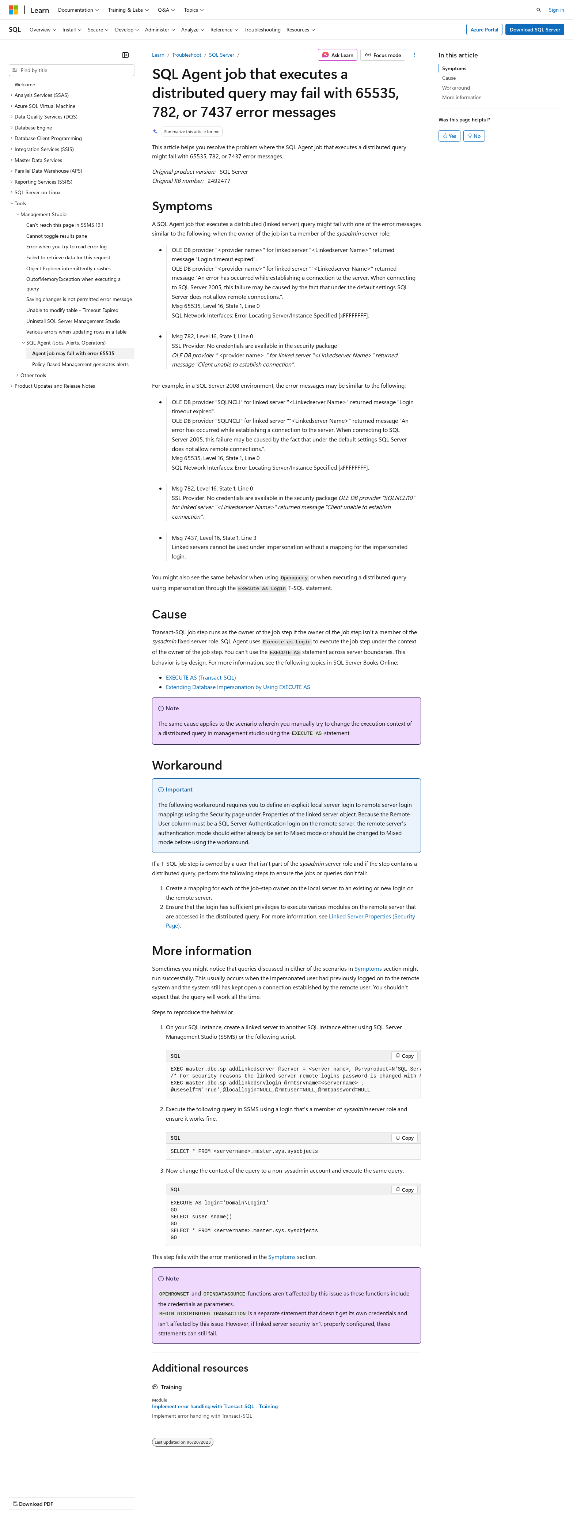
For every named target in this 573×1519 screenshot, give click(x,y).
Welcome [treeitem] (25, 84)
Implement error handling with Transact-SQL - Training (215, 1406)
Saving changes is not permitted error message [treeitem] (79, 299)
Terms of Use (267, 1496)
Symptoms (368, 968)
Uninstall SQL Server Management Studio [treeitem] (73, 320)
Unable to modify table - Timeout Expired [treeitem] (72, 310)
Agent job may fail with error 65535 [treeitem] (73, 353)
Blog (100, 1496)
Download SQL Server (535, 29)
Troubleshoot (186, 54)
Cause (449, 77)
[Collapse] (125, 54)
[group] (293, 1079)
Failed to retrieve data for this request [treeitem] (68, 257)
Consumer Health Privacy (210, 1496)
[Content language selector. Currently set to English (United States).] (42, 1479)
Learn (158, 54)
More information (462, 97)
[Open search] (538, 9)
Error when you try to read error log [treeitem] (66, 246)
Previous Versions (66, 1496)
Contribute (131, 1496)
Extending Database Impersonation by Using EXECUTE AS (238, 687)
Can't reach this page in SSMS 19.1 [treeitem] (64, 224)
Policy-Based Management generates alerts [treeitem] (80, 364)
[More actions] (414, 55)
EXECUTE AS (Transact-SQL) (201, 677)
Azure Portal (484, 29)
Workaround (456, 87)
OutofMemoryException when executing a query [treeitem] (73, 283)
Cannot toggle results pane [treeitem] (56, 235)
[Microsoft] (13, 10)
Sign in (556, 9)
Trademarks (303, 1496)
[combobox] (71, 70)
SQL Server (221, 54)
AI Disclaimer (23, 1496)
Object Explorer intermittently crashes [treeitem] (68, 268)
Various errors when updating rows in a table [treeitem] (76, 331)
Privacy (160, 1496)
